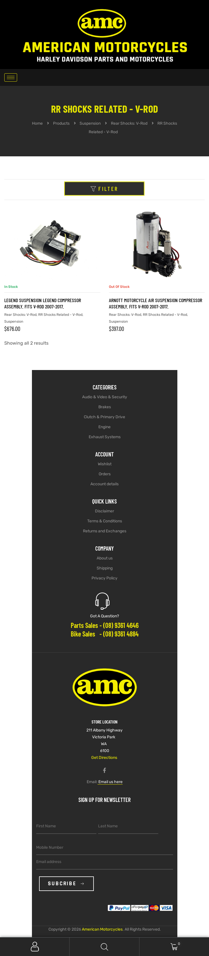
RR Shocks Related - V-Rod (60, 314)
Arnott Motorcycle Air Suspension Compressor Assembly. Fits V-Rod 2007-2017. (155, 303)
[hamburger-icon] (10, 77)
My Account (35, 946)
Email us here (110, 781)
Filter (104, 188)
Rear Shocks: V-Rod (20, 314)
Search (104, 946)
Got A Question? (104, 616)
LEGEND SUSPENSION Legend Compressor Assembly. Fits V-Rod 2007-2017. (42, 303)
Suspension (13, 321)
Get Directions (104, 757)
